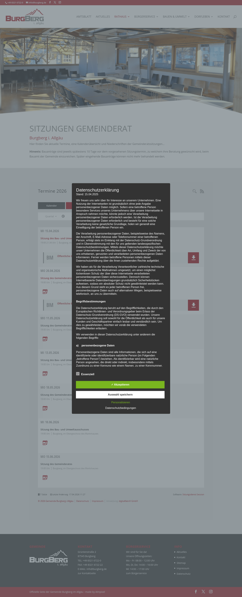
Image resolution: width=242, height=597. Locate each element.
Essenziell (85, 374)
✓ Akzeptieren (120, 384)
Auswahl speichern (120, 394)
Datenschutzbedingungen (120, 408)
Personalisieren (120, 402)
